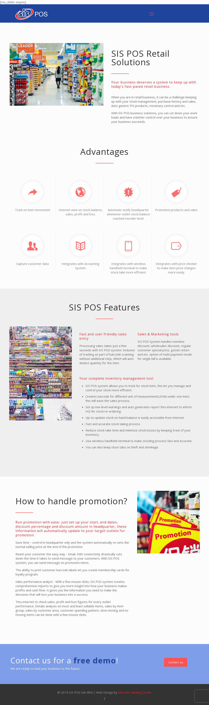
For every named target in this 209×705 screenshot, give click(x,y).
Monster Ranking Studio (134, 692)
